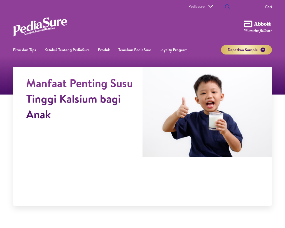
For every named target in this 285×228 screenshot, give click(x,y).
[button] (227, 7)
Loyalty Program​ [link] (173, 50)
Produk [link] (104, 50)
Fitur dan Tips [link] (24, 50)
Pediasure (200, 6)
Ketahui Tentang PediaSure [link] (67, 50)
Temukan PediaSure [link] (134, 50)
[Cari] (250, 7)
